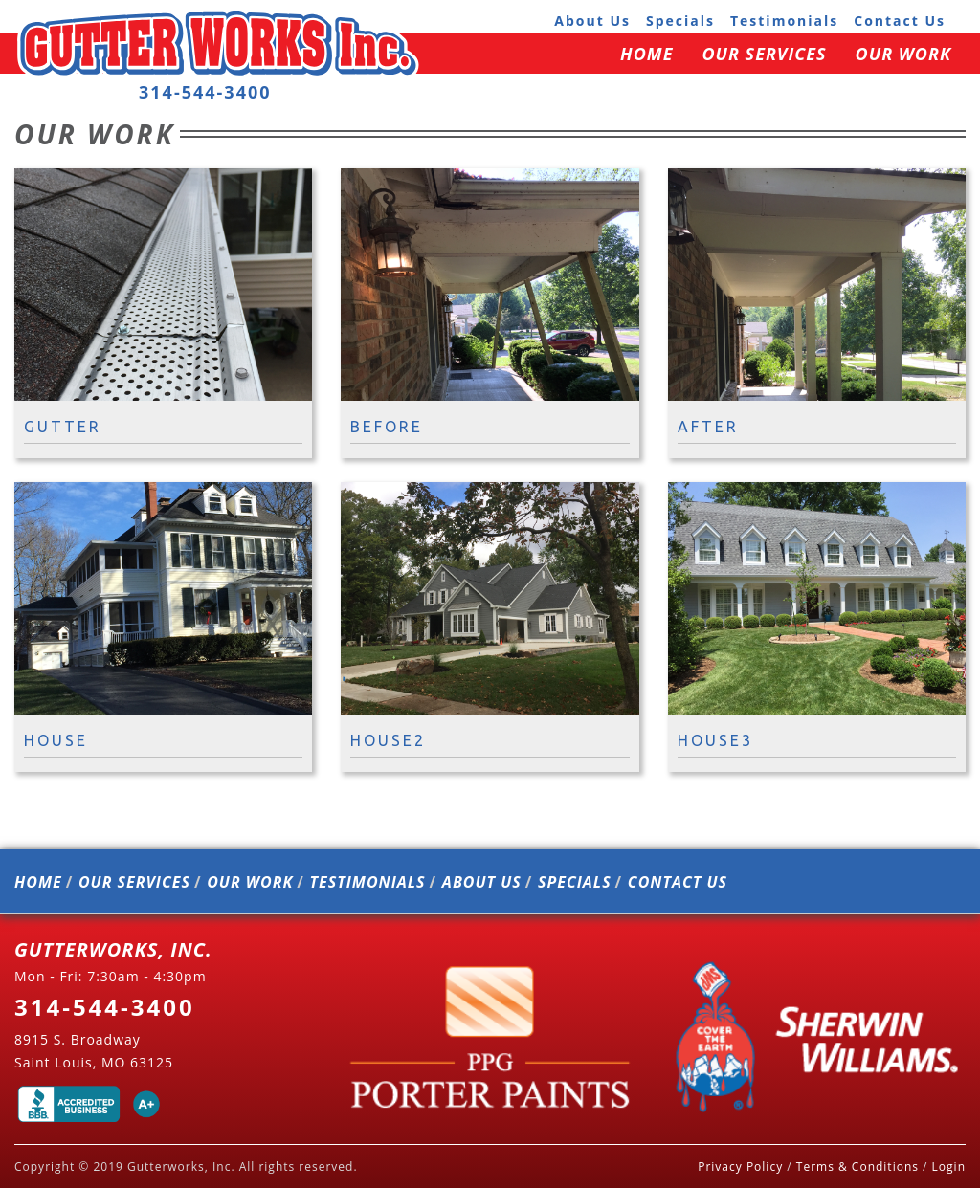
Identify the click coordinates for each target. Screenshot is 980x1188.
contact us (900, 20)
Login (949, 1166)
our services (764, 53)
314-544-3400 (205, 91)
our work (903, 53)
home (646, 53)
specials (680, 20)
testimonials (784, 20)
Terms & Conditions (857, 1166)
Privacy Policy (740, 1166)
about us (592, 20)
